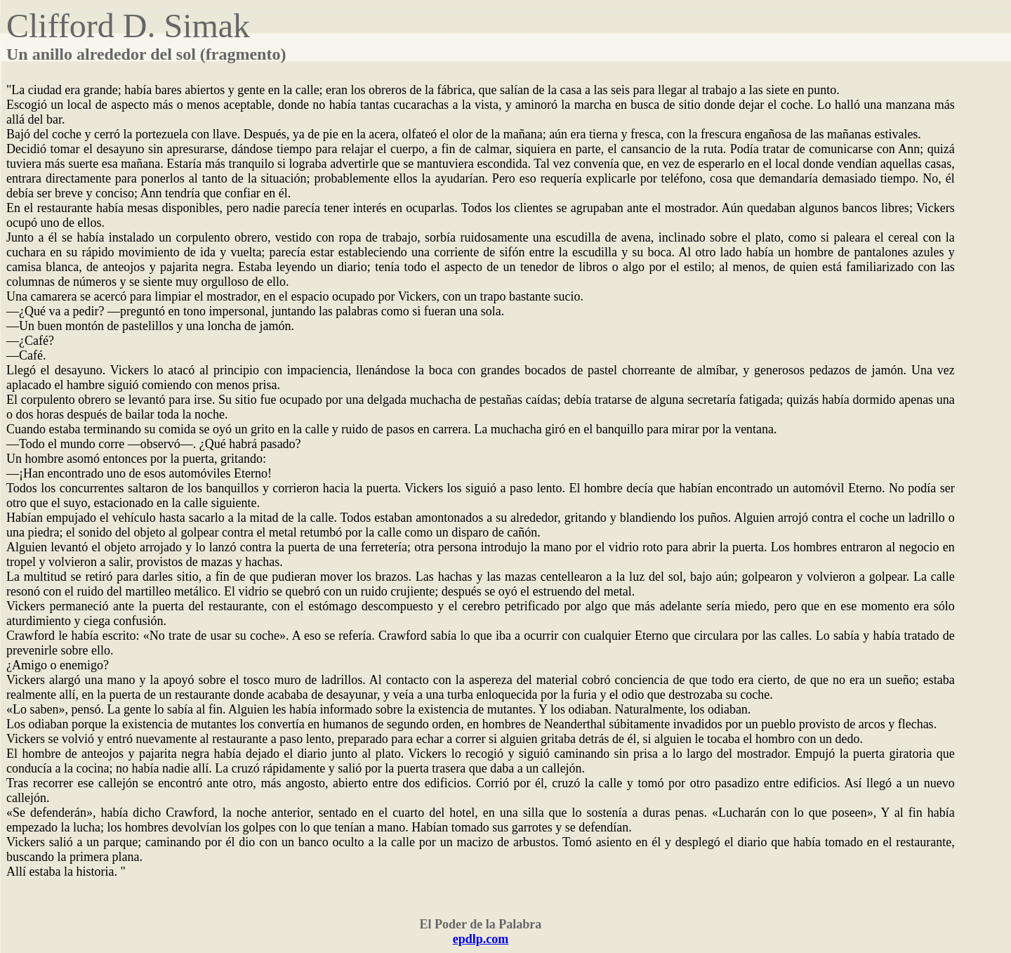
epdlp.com (481, 939)
